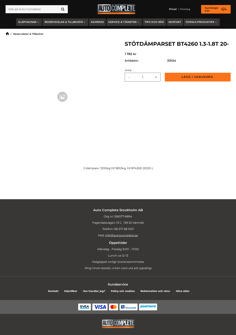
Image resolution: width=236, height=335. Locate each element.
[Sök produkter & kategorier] (37, 9)
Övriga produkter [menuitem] (200, 22)
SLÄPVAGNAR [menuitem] (27, 22)
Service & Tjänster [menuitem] (122, 22)
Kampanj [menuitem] (97, 22)
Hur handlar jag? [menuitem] (94, 291)
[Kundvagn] (216, 9)
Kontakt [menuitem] (175, 22)
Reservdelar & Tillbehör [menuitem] (64, 22)
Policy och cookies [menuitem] (123, 291)
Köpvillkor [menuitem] (70, 291)
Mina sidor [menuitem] (182, 291)
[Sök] (63, 9)
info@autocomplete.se (121, 235)
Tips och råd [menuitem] (154, 22)
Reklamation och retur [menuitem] (155, 291)
